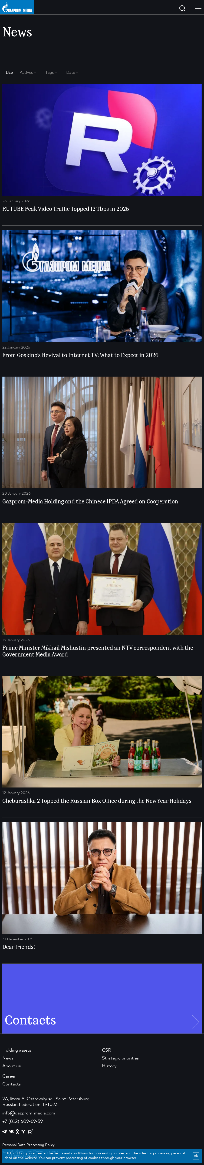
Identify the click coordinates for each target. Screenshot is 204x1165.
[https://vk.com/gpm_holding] (11, 1131)
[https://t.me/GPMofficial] (4, 1132)
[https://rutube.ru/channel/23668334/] (30, 1131)
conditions (79, 1153)
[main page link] (17, 7)
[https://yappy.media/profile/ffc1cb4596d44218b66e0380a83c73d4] (23, 1131)
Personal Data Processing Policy (28, 1145)
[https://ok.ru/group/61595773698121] (17, 1131)
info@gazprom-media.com (28, 1113)
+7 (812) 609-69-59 (22, 1121)
